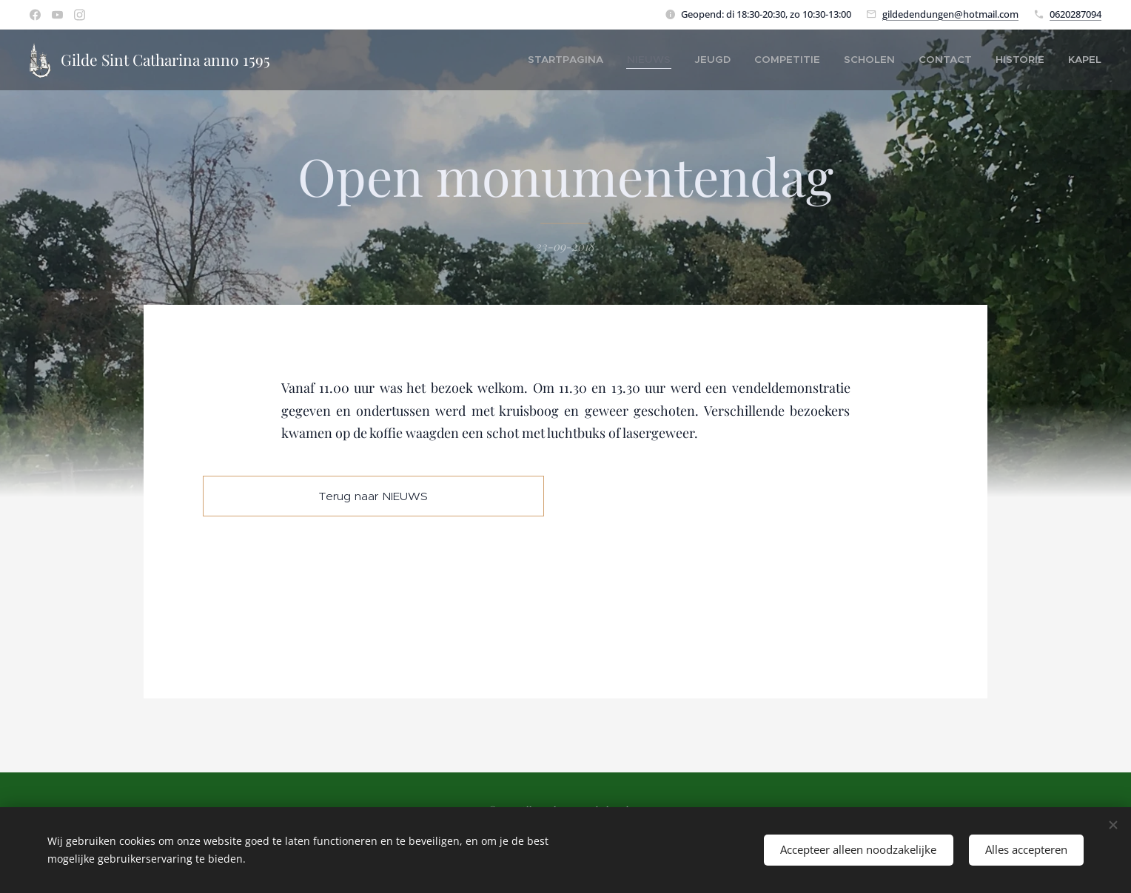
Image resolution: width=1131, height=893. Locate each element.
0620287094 (1075, 14)
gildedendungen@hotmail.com (950, 14)
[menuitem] (618, 59)
